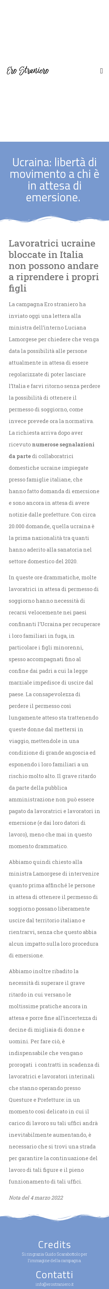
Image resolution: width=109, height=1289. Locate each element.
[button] (101, 71)
